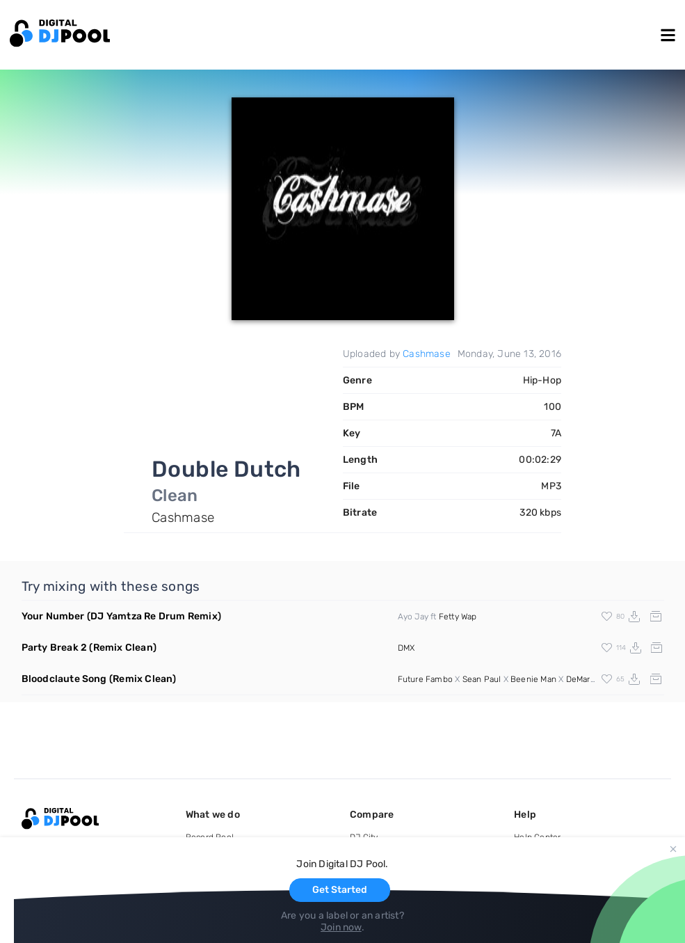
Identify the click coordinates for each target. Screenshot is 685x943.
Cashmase (427, 354)
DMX (406, 648)
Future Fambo (425, 679)
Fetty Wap (458, 616)
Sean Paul (481, 679)
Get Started (339, 890)
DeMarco (582, 679)
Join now (341, 927)
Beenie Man (533, 679)
